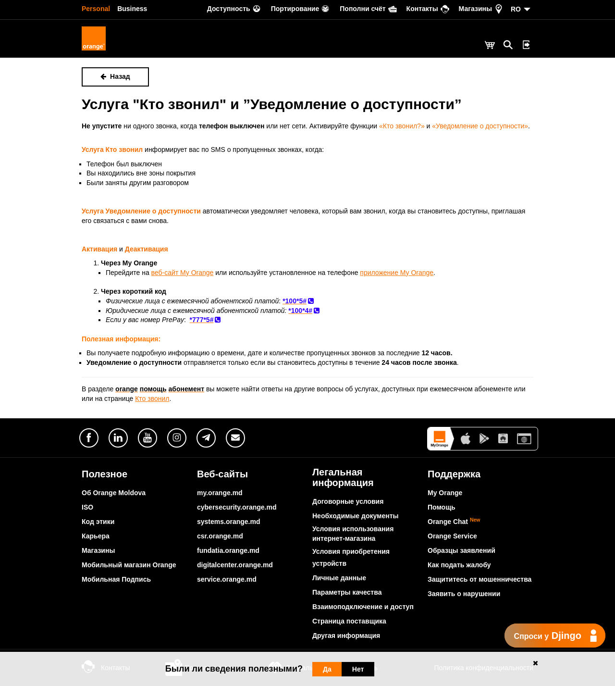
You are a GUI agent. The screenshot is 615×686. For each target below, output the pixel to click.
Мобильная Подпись (116, 579)
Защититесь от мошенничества (479, 579)
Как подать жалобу (459, 565)
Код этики (98, 521)
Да (327, 669)
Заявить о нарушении (464, 594)
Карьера (96, 536)
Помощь (441, 507)
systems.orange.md (228, 521)
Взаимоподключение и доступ (363, 607)
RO (516, 9)
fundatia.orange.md (228, 550)
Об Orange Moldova (114, 493)
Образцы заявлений (461, 550)
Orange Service (452, 536)
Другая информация (346, 635)
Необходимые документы (355, 516)
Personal (96, 8)
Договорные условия (347, 501)
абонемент (187, 389)
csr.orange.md (220, 536)
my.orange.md (220, 493)
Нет (358, 669)
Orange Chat (454, 521)
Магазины (98, 550)
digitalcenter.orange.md (235, 565)
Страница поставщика (349, 621)
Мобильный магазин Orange (129, 565)
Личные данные (339, 578)
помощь (153, 389)
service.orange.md (227, 579)
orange (126, 389)
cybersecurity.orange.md (236, 507)
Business (132, 8)
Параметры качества (346, 592)
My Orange (445, 493)
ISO (87, 507)
